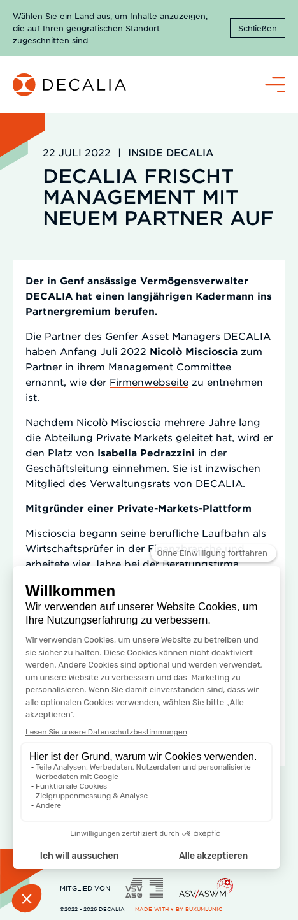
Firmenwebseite (149, 382)
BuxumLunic (203, 908)
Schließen (257, 28)
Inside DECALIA (170, 152)
